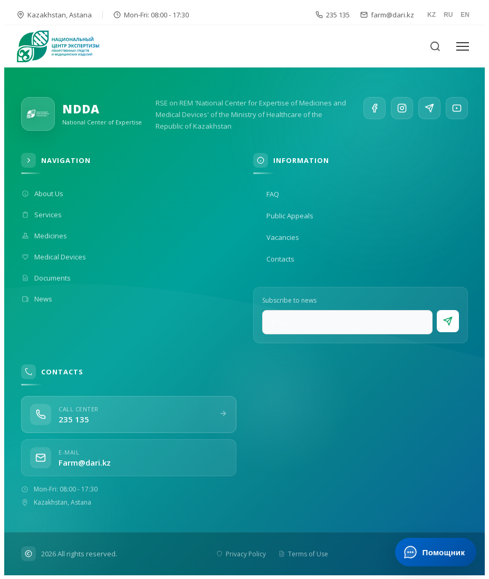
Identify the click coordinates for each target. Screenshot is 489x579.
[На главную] (64, 46)
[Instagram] (402, 112)
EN (465, 14)
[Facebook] (374, 110)
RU (448, 14)
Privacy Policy (241, 553)
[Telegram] (429, 115)
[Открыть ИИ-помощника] (435, 552)
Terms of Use (303, 553)
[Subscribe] (448, 321)
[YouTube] (457, 118)
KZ (431, 14)
